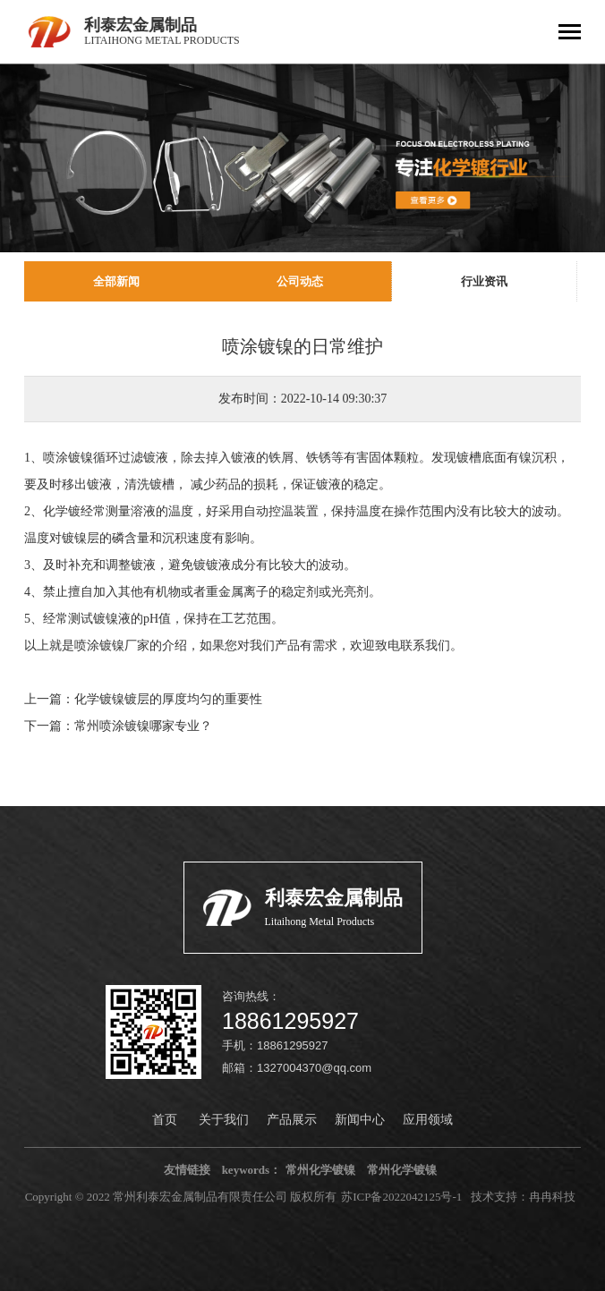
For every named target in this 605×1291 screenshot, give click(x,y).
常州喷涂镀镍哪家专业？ (143, 726)
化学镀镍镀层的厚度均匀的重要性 (168, 699)
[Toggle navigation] (569, 33)
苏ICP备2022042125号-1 (401, 1196)
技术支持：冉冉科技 (523, 1196)
